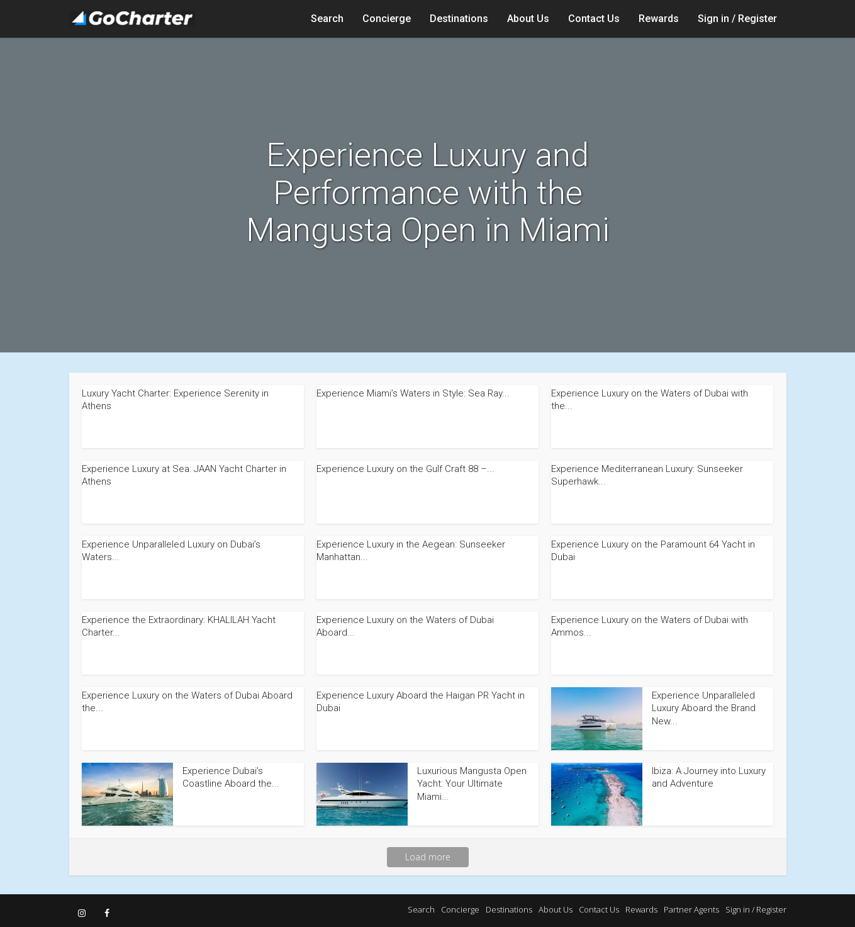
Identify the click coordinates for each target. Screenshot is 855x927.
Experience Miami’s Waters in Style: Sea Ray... (413, 393)
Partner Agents (691, 909)
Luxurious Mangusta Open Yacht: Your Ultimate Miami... (472, 783)
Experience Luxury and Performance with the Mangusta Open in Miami (428, 193)
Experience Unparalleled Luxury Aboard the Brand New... (704, 708)
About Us (528, 19)
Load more (427, 857)
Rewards (659, 19)
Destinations (459, 19)
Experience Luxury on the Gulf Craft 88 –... (405, 469)
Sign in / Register (737, 19)
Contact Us (594, 19)
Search (327, 19)
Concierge (386, 19)
